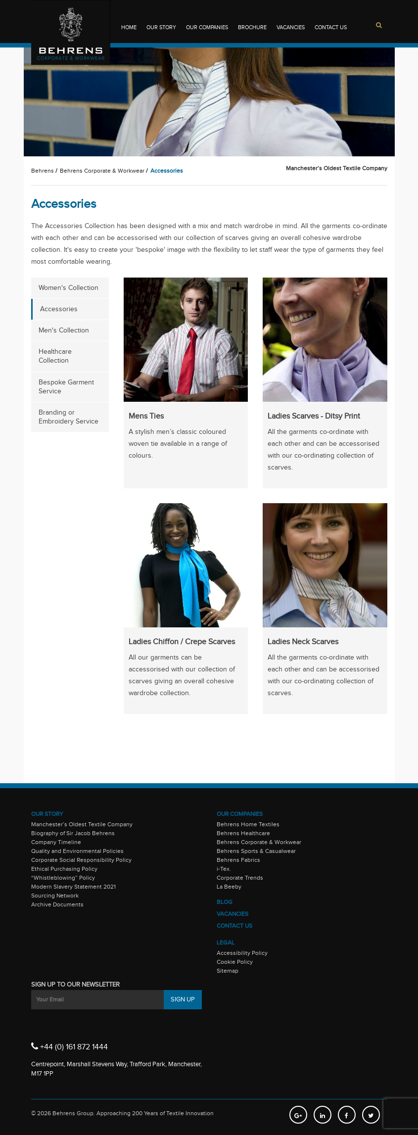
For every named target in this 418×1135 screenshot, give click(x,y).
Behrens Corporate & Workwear (102, 170)
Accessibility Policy (242, 952)
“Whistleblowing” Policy (63, 877)
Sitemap (227, 970)
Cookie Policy (235, 961)
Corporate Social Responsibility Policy (81, 859)
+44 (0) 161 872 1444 (69, 1046)
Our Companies (207, 27)
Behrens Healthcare (243, 833)
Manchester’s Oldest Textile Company (82, 824)
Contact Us (331, 27)
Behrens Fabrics (238, 859)
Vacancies (291, 27)
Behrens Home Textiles (248, 824)
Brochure (252, 27)
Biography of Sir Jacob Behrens (73, 833)
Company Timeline (56, 842)
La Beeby (229, 886)
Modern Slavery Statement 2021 (73, 886)
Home (129, 27)
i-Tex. (224, 868)
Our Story (161, 27)
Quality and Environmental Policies (77, 851)
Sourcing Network (55, 895)
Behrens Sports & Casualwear (256, 851)
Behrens (42, 170)
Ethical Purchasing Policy (64, 868)
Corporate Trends (240, 877)
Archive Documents (57, 904)
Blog (224, 902)
